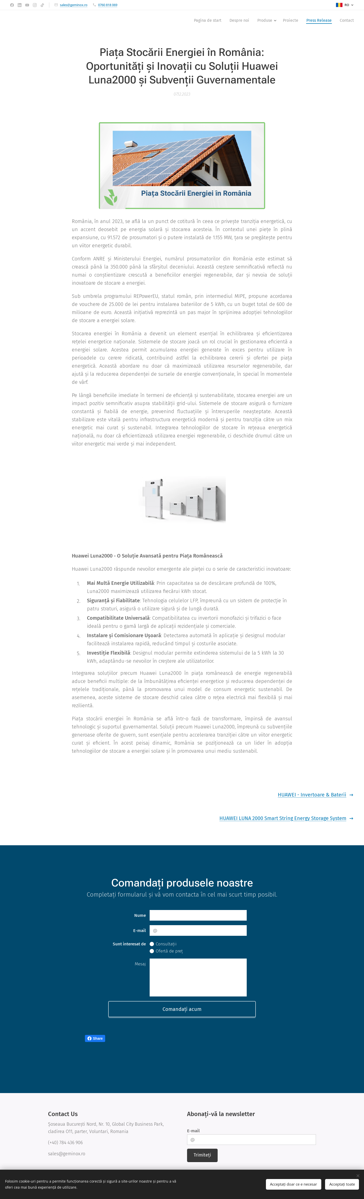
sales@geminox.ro (73, 5)
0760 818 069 (107, 5)
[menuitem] (209, 20)
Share (95, 1038)
